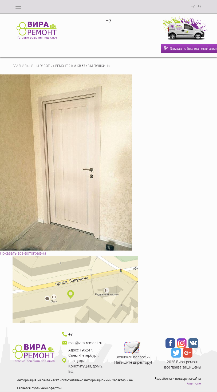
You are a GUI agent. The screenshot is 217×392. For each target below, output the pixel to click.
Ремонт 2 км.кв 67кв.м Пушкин (81, 66)
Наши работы (40, 66)
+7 (108, 20)
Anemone (194, 383)
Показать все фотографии (23, 253)
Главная (19, 66)
